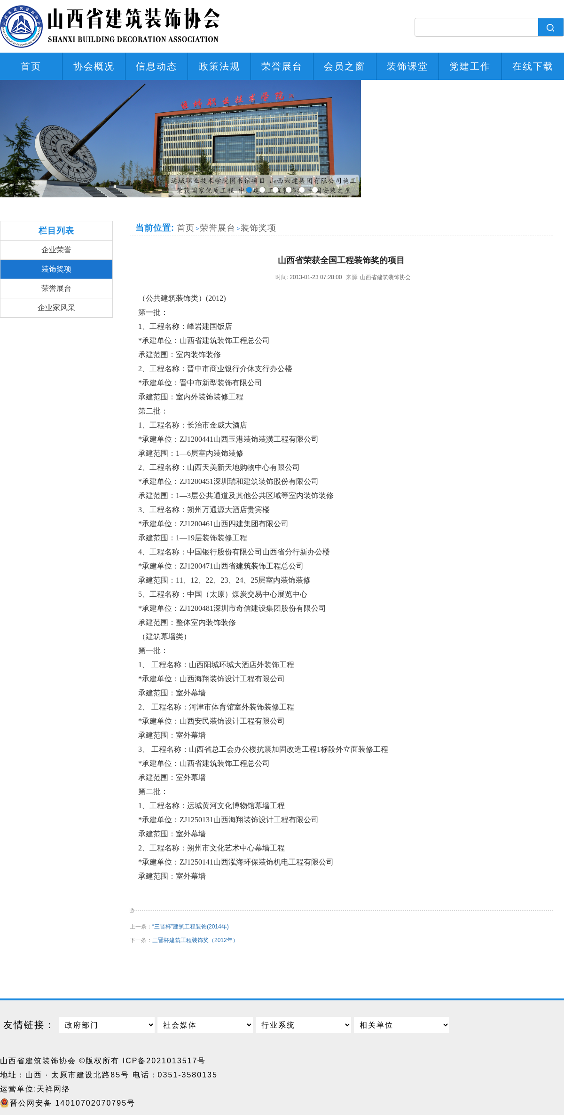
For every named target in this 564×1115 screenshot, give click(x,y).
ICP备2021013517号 (164, 1061)
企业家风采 (56, 308)
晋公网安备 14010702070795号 (72, 1103)
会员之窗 (344, 66)
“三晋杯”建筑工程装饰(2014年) (190, 926)
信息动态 (156, 66)
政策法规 (219, 66)
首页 (31, 66)
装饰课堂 (407, 66)
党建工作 (470, 66)
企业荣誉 (56, 250)
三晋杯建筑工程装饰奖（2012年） (195, 940)
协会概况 (94, 66)
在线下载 (533, 66)
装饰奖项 (56, 269)
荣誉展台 (282, 66)
